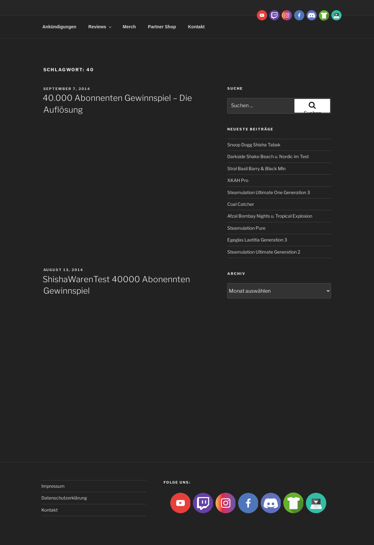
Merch (129, 26)
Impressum (53, 486)
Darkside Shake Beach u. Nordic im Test (268, 156)
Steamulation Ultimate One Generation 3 (268, 192)
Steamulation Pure (246, 228)
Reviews (100, 26)
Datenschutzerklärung (64, 497)
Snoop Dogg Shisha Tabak (253, 144)
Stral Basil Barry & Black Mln (256, 168)
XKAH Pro (237, 180)
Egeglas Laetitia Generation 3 (257, 239)
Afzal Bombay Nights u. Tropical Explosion (269, 216)
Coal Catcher (240, 204)
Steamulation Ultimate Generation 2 (263, 252)
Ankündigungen (59, 26)
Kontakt (196, 26)
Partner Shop (162, 26)
